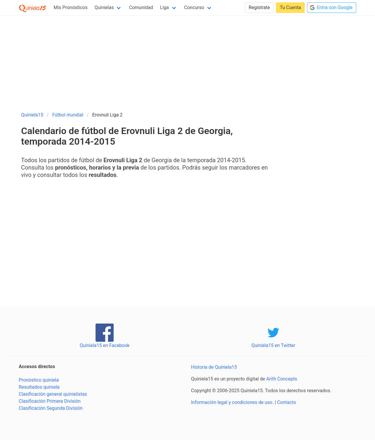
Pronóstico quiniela (39, 380)
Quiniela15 (32, 115)
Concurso (194, 7)
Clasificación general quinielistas (53, 394)
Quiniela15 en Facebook (104, 345)
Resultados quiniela (39, 387)
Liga (164, 7)
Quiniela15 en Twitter (273, 345)
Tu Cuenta (290, 7)
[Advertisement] (187, 61)
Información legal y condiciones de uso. (232, 402)
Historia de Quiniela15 (214, 367)
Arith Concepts (281, 379)
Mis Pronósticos (71, 7)
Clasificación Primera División (50, 401)
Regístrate (259, 7)
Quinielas (104, 7)
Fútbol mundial (67, 115)
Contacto (286, 402)
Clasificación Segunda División (51, 408)
